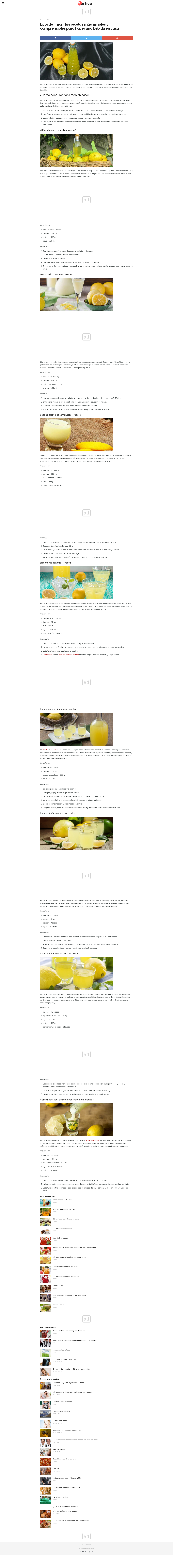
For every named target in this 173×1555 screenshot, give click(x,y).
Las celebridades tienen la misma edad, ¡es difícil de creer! (75, 1440)
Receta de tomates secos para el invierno (69, 1331)
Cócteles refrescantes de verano (65, 1267)
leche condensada (92, 1140)
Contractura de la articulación (64, 1359)
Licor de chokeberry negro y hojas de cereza (70, 1295)
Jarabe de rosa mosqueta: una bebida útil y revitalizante (74, 1247)
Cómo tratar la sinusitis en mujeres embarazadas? (72, 1392)
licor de (45, 750)
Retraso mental (59, 1449)
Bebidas (49, 20)
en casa (55, 750)
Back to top (86, 1545)
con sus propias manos (69, 654)
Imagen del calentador (62, 1350)
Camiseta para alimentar (62, 1402)
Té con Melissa (58, 1305)
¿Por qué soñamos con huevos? (65, 1511)
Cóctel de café (59, 1286)
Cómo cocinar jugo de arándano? (66, 1276)
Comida (42, 20)
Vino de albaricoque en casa (64, 1209)
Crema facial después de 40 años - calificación (71, 1369)
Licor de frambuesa (60, 1238)
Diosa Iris (56, 1468)
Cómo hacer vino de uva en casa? (66, 1219)
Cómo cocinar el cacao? (62, 1228)
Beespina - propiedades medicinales (67, 1430)
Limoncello (47, 654)
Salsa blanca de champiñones (64, 1459)
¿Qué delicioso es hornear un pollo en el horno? (71, 1521)
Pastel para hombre (60, 1497)
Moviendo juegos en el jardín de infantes (68, 1382)
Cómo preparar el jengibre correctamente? (69, 1257)
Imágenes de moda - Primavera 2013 (67, 1478)
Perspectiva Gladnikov (61, 1411)
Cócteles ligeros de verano (63, 1200)
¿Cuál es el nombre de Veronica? (65, 1507)
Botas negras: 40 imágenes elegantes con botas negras (74, 1340)
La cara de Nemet (60, 1421)
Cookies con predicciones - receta (66, 1487)
